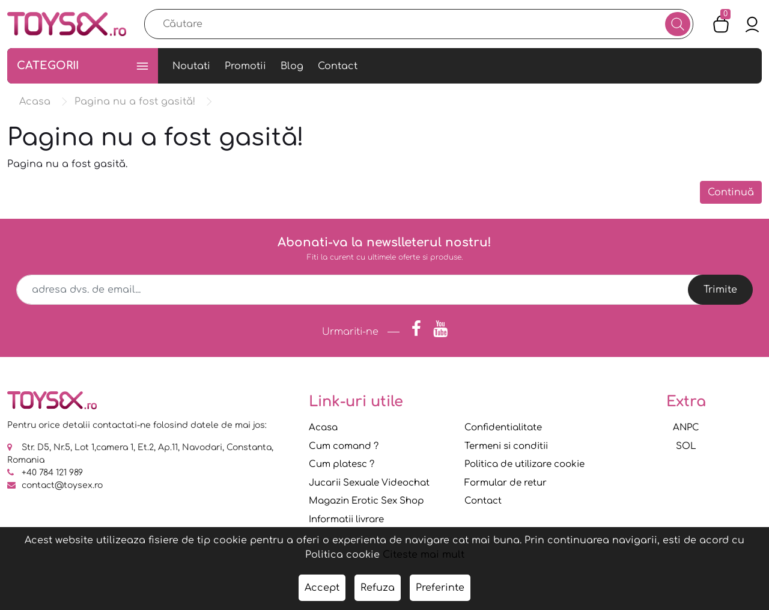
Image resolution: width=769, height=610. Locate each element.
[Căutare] (677, 24)
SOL (686, 446)
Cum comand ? (343, 446)
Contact (483, 501)
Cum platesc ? (341, 464)
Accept (322, 587)
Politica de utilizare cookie (524, 464)
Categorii (82, 65)
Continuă (731, 192)
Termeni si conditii (506, 446)
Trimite (720, 289)
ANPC (686, 427)
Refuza (377, 587)
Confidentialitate (503, 427)
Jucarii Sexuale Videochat (369, 483)
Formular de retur (505, 483)
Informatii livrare (346, 519)
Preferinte (440, 587)
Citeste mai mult (423, 554)
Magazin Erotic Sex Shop (366, 501)
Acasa (323, 427)
